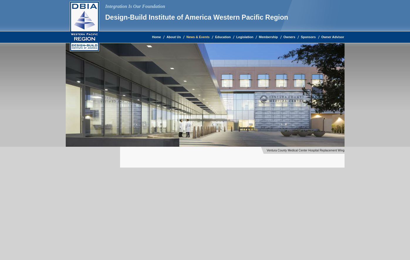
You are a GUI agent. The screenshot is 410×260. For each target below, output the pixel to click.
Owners (289, 37)
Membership (268, 37)
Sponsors (308, 37)
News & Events (198, 37)
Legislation (244, 37)
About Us (173, 37)
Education (223, 37)
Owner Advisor (332, 37)
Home (156, 37)
